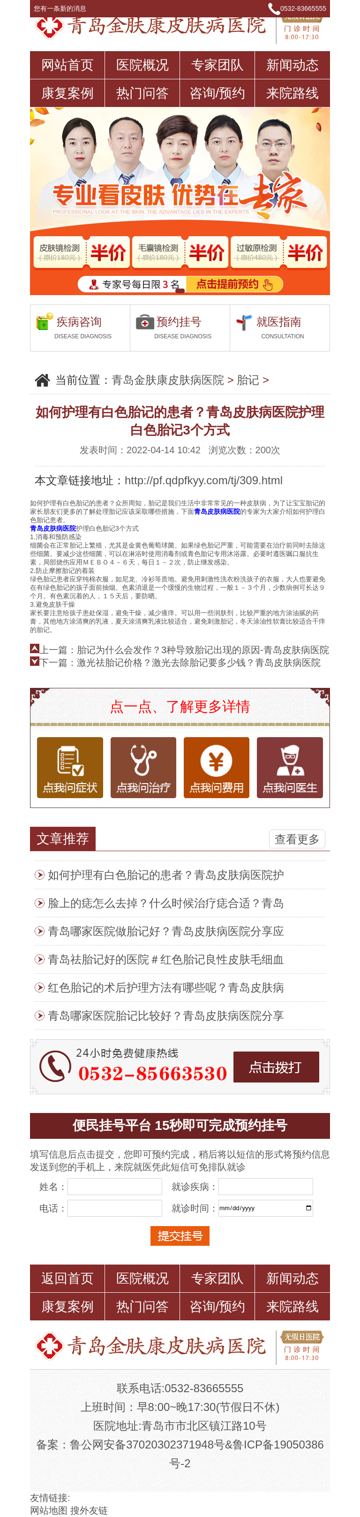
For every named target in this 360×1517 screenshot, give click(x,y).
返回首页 (67, 1278)
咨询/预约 (217, 93)
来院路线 (292, 93)
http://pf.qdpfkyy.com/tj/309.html (204, 480)
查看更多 (297, 839)
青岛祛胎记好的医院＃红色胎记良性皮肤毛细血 (166, 959)
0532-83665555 (303, 8)
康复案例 (67, 93)
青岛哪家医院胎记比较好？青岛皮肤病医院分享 (166, 1015)
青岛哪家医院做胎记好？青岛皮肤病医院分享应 (166, 931)
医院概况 (142, 65)
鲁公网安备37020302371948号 (147, 1444)
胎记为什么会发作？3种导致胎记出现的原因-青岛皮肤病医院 (203, 650)
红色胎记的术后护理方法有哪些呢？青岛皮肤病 (166, 987)
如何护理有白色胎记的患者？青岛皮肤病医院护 (166, 875)
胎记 (248, 380)
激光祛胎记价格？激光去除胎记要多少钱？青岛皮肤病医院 (199, 662)
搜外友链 (89, 1510)
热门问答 (142, 93)
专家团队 (217, 65)
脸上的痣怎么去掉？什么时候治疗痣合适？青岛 (166, 903)
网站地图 (49, 1510)
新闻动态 (292, 65)
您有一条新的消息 (64, 8)
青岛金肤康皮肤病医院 (168, 380)
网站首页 (67, 65)
